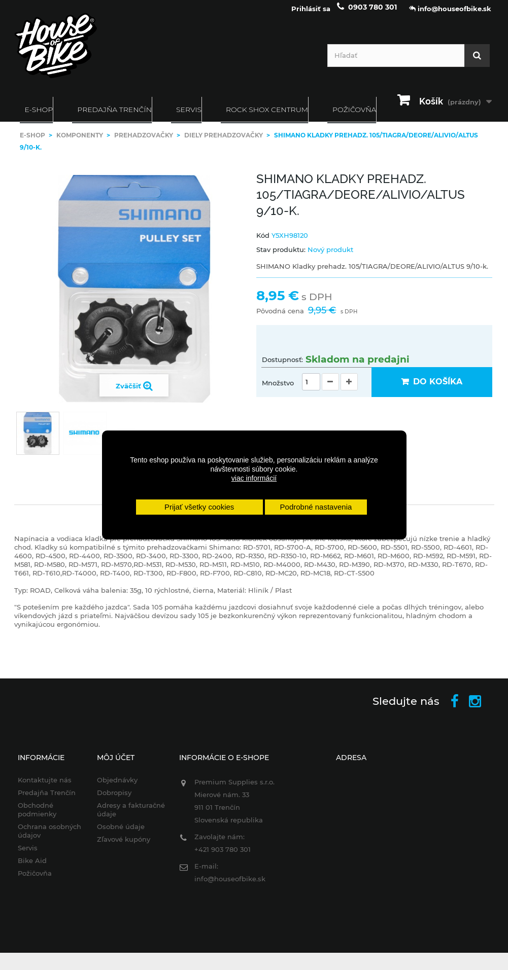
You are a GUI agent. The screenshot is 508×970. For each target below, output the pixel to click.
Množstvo (278, 390)
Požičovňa (35, 880)
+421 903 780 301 (222, 856)
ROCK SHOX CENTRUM (267, 116)
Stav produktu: (281, 257)
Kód (262, 242)
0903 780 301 (372, 14)
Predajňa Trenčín (114, 116)
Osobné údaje (121, 834)
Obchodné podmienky (37, 816)
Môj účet (115, 764)
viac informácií (254, 478)
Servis (188, 116)
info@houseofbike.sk (229, 886)
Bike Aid (32, 868)
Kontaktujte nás (45, 787)
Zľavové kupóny (123, 846)
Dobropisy (114, 800)
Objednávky (117, 787)
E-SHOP (39, 116)
